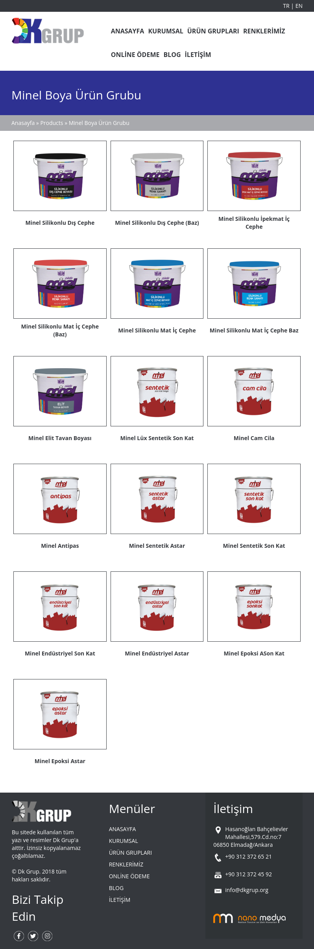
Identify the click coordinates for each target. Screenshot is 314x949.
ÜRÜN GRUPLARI (213, 31)
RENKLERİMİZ (264, 31)
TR (287, 5)
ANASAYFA (127, 31)
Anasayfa (23, 123)
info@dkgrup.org (246, 890)
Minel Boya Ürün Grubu (99, 123)
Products (52, 123)
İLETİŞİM (198, 54)
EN (299, 5)
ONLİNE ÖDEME (135, 54)
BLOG (172, 54)
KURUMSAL (165, 31)
